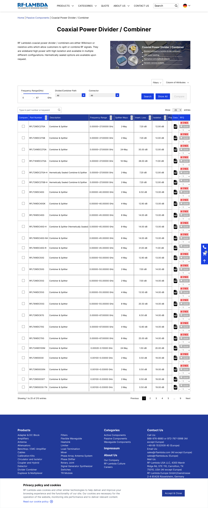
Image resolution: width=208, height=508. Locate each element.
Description (55, 117)
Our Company (111, 460)
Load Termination (70, 448)
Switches (66, 469)
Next (188, 398)
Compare (179, 96)
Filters (64, 435)
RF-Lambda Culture (114, 463)
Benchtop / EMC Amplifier (32, 448)
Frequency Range (101, 117)
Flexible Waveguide (71, 438)
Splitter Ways (124, 117)
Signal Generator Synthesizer (77, 466)
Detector (22, 466)
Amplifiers (23, 438)
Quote (184, 126)
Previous (135, 398)
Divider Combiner (27, 469)
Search (147, 96)
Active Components (115, 435)
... (174, 398)
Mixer (64, 452)
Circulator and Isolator (30, 459)
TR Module (67, 473)
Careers (108, 467)
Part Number (38, 117)
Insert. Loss (143, 117)
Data (175, 117)
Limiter (64, 445)
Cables (21, 452)
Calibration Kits (26, 455)
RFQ (182, 117)
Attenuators (24, 445)
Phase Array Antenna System (76, 455)
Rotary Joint (67, 462)
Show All (163, 96)
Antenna (22, 442)
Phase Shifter (68, 459)
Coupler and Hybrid (28, 462)
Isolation (159, 117)
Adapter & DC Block (29, 435)
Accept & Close (173, 493)
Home (21, 17)
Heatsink (65, 442)
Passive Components (37, 17)
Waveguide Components (117, 442)
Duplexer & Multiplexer (30, 473)
